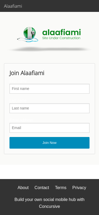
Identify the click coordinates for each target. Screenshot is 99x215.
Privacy (79, 187)
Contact (41, 187)
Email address (21, 120)
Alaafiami (13, 6)
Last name (18, 100)
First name (18, 81)
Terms (61, 187)
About (23, 187)
